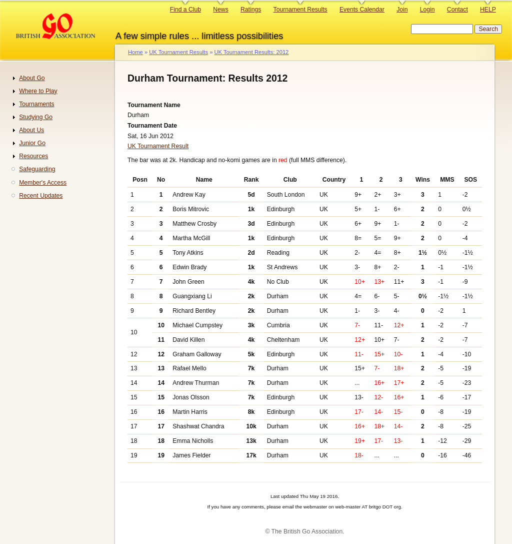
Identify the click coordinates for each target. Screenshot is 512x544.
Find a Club (185, 9)
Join (402, 9)
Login (427, 9)
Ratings (250, 9)
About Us (31, 130)
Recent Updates (40, 195)
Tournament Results (301, 9)
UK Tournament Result (158, 146)
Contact (457, 9)
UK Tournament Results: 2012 (251, 52)
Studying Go (35, 117)
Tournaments (36, 104)
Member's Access (42, 182)
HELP (488, 9)
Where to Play (38, 91)
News (220, 9)
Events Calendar (362, 9)
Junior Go (32, 143)
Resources (33, 156)
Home (135, 52)
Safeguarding (37, 169)
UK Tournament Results (178, 52)
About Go (31, 78)
